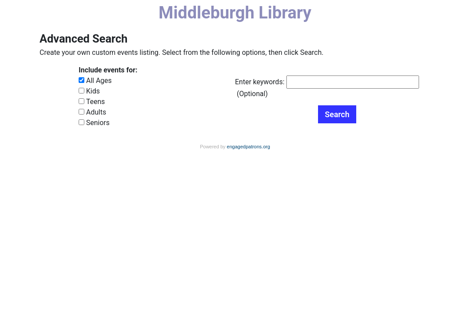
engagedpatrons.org (248, 146)
